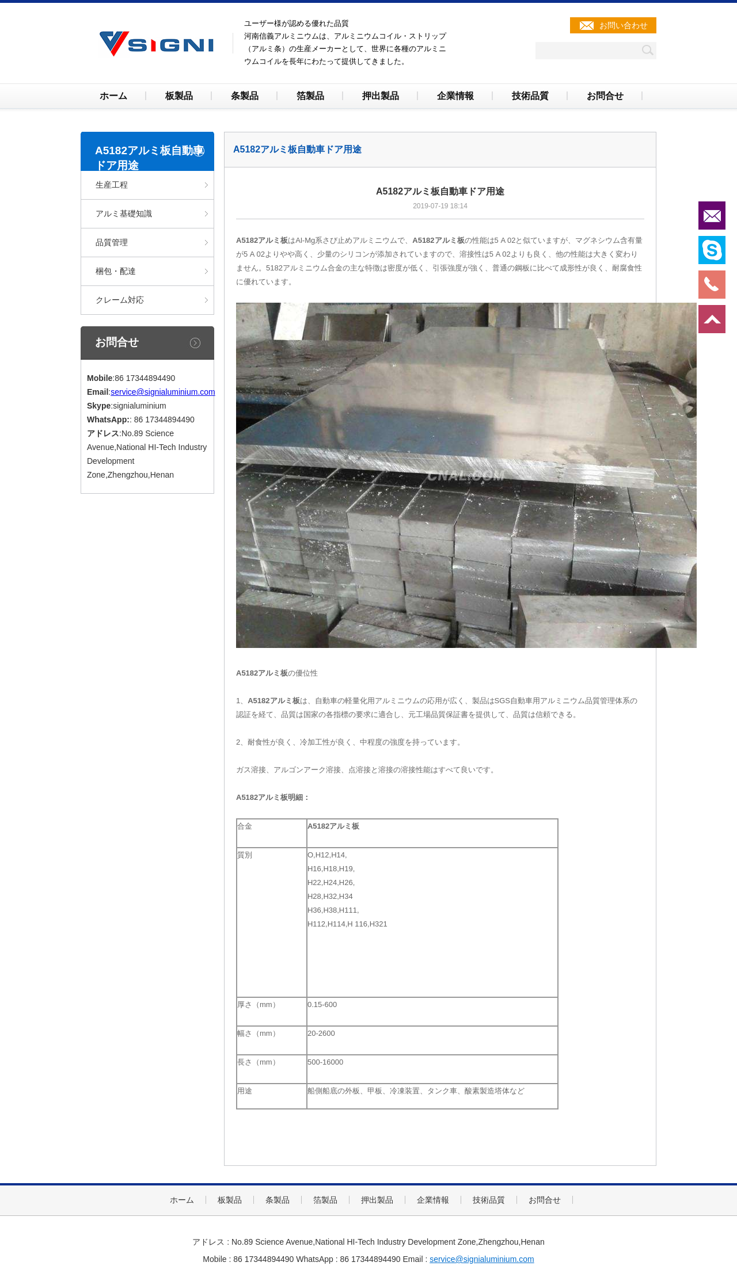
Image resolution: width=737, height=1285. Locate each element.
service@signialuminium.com (163, 391)
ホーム (113, 96)
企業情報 (455, 96)
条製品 (245, 96)
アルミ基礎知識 (124, 213)
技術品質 (530, 96)
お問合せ (605, 96)
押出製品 (380, 96)
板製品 (179, 96)
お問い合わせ (623, 25)
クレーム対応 (120, 299)
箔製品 (310, 96)
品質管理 (112, 242)
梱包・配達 (116, 271)
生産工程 (112, 184)
